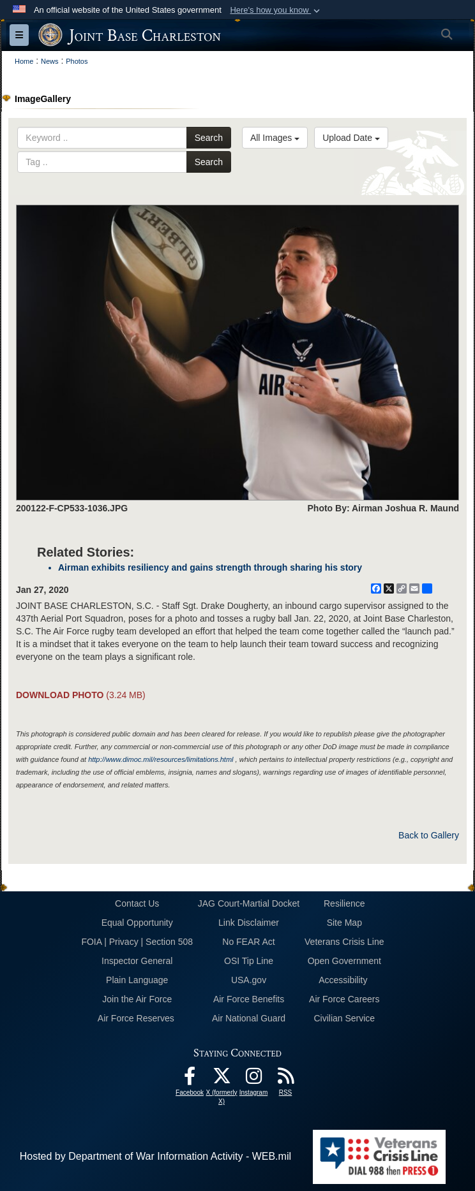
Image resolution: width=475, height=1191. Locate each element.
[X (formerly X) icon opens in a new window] (222, 1079)
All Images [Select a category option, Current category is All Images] (274, 138)
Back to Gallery (428, 835)
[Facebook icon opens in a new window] (190, 1079)
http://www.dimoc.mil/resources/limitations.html (160, 759)
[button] (276, 10)
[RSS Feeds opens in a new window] (285, 1079)
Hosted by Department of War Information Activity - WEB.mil (155, 1156)
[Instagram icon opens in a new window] (253, 1079)
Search (209, 138)
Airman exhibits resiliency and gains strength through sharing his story (210, 567)
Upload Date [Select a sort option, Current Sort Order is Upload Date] (351, 138)
